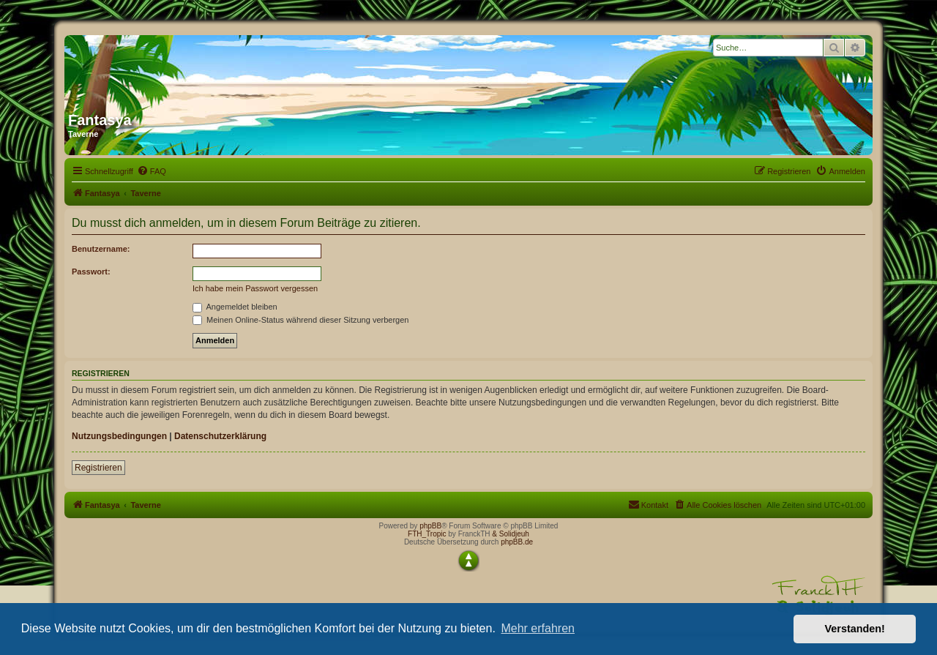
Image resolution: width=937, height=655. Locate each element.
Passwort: (91, 271)
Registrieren (98, 468)
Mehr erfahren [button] (538, 628)
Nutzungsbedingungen (119, 436)
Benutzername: (101, 248)
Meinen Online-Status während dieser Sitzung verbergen (300, 319)
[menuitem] (151, 171)
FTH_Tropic (427, 534)
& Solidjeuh (510, 534)
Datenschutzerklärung (220, 436)
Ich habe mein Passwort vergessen (255, 288)
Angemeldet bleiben (235, 306)
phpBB (430, 526)
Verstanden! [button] (855, 629)
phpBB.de (517, 542)
